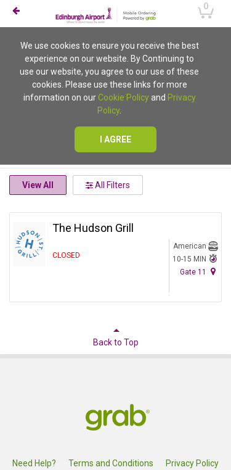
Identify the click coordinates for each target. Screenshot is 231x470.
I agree (115, 139)
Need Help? (34, 463)
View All (38, 185)
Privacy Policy (192, 463)
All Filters (108, 185)
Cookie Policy (123, 97)
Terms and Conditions (110, 463)
